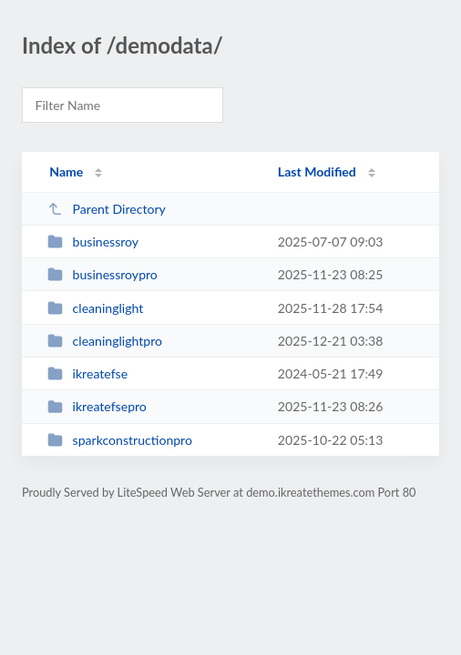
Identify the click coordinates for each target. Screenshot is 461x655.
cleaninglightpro (104, 340)
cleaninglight (95, 308)
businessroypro (102, 274)
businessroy (92, 241)
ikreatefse (87, 373)
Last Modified (317, 171)
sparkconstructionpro (119, 440)
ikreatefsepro (97, 406)
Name (66, 171)
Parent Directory (106, 209)
